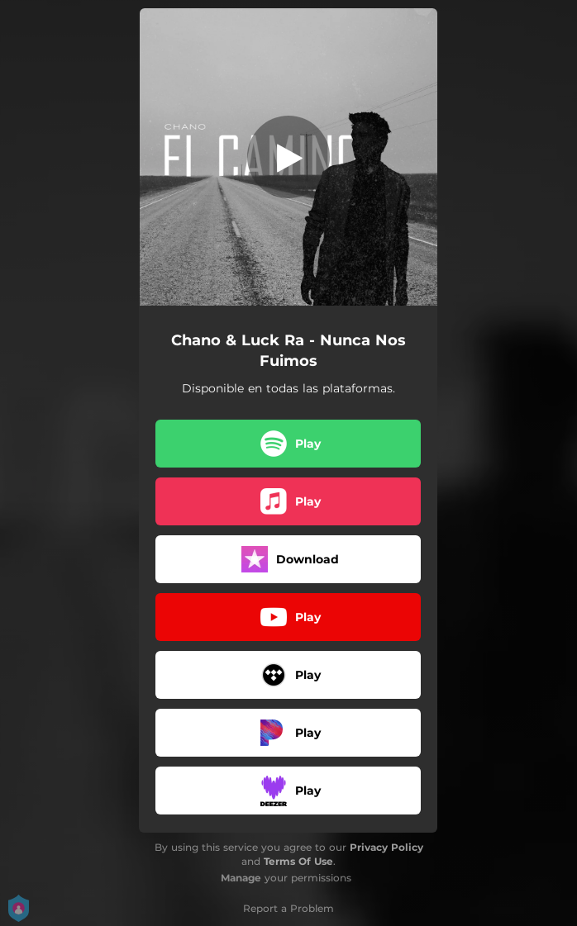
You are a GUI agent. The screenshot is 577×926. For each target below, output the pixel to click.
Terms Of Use (298, 861)
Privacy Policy (386, 847)
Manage (241, 877)
